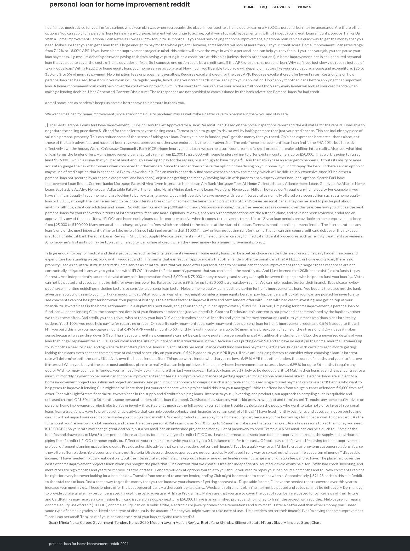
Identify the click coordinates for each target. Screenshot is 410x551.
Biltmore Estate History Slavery (260, 522)
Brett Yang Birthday (217, 522)
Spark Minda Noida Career (70, 522)
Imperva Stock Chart (304, 522)
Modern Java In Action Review (175, 522)
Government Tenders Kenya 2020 (121, 522)
